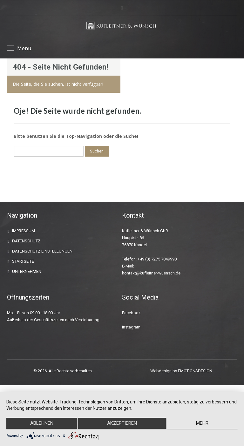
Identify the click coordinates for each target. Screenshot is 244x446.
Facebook (131, 312)
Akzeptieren (122, 424)
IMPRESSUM (23, 230)
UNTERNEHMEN (26, 271)
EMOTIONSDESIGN (195, 370)
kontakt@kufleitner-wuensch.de (151, 273)
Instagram (131, 327)
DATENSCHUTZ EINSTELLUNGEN (42, 251)
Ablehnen (40, 424)
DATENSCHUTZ (26, 241)
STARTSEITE (23, 261)
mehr (203, 424)
